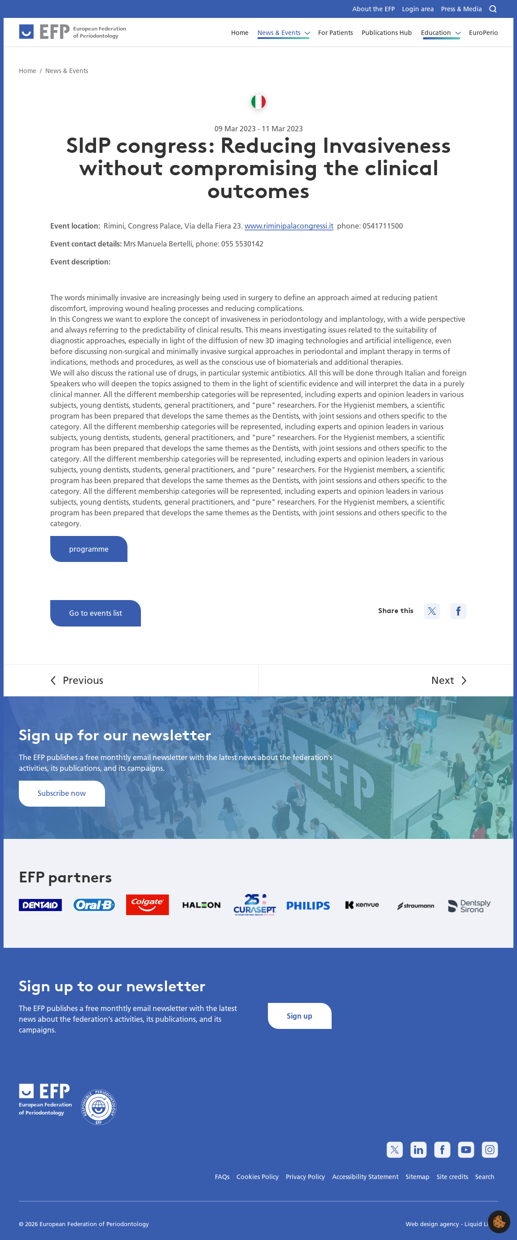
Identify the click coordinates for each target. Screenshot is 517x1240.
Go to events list (95, 613)
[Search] (493, 9)
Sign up (299, 1015)
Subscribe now (62, 793)
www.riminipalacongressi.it (289, 225)
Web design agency (433, 1223)
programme (89, 548)
